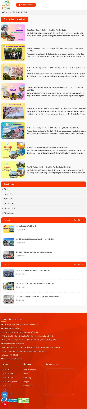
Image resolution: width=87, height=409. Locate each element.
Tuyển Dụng (27, 378)
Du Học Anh (7, 390)
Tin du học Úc (9, 203)
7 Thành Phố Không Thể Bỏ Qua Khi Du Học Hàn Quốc (47, 147)
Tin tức (6, 189)
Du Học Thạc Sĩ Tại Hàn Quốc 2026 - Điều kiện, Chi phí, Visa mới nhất (53, 128)
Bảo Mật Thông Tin (29, 370)
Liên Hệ (25, 374)
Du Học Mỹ (6, 386)
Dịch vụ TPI (8, 199)
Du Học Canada (8, 374)
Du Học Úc (6, 370)
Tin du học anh (9, 213)
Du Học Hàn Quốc (8, 378)
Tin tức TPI (8, 194)
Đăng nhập (26, 382)
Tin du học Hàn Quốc (20, 12)
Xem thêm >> (79, 220)
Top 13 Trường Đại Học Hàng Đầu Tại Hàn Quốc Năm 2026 (49, 167)
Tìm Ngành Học (28, 386)
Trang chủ (6, 12)
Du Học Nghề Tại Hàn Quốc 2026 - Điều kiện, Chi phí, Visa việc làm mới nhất (56, 108)
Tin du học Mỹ (9, 208)
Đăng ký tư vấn (26, 5)
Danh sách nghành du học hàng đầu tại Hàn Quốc (46, 30)
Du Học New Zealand (10, 382)
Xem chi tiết (20, 229)
